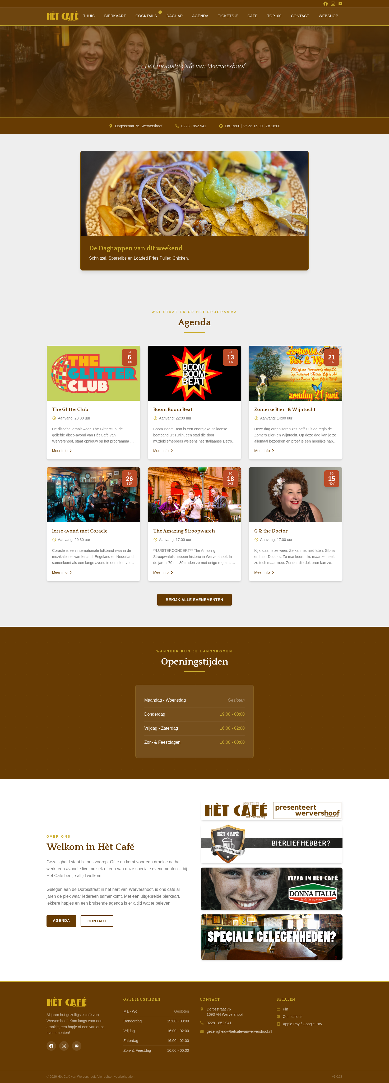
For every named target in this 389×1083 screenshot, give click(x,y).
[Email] (340, 4)
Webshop (328, 16)
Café (252, 16)
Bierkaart (115, 16)
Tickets (228, 16)
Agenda (200, 16)
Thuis (89, 16)
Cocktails (148, 14)
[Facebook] (325, 4)
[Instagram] (333, 4)
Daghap (174, 16)
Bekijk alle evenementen (194, 600)
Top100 (274, 16)
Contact (300, 16)
